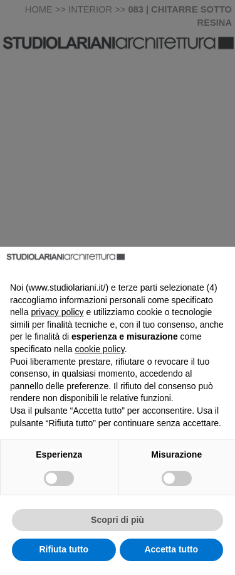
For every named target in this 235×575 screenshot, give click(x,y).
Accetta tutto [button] (171, 549)
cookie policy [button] (100, 349)
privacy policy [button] (57, 312)
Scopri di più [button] (117, 520)
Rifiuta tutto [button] (63, 549)
